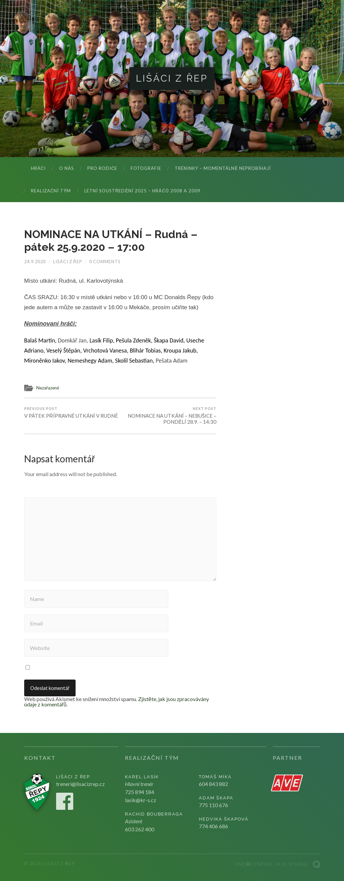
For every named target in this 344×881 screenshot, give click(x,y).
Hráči (38, 168)
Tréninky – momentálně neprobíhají (223, 168)
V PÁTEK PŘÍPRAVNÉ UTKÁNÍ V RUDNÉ (71, 412)
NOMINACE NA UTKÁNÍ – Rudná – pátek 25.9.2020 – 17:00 (111, 240)
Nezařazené (47, 387)
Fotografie (146, 168)
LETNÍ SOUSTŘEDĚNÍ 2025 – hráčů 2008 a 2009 (142, 190)
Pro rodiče (102, 168)
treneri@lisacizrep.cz (80, 784)
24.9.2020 (35, 261)
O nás (66, 168)
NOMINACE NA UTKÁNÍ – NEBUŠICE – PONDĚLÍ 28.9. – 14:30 (169, 415)
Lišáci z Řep (172, 78)
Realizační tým (51, 190)
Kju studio (293, 864)
